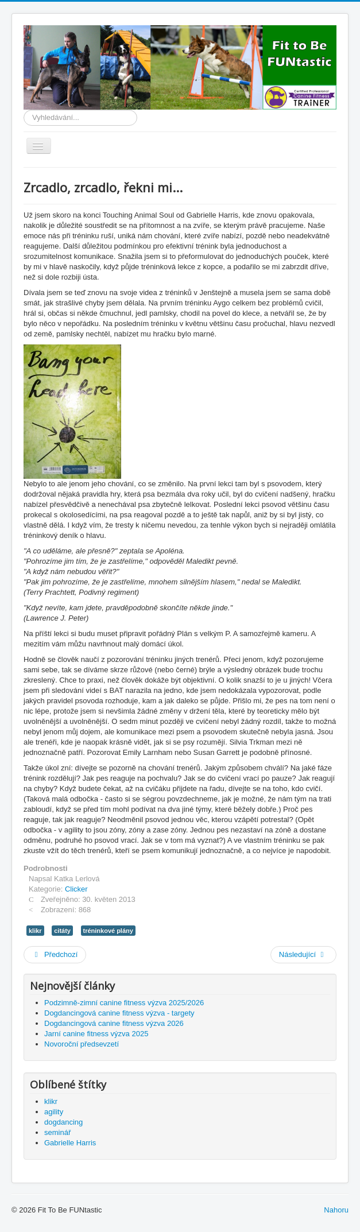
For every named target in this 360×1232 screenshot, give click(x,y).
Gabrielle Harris (70, 1142)
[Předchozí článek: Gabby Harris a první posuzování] (55, 954)
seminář (57, 1132)
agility (53, 1111)
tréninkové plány (108, 930)
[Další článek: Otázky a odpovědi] (303, 954)
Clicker (76, 889)
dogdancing (63, 1122)
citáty (62, 930)
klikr (35, 930)
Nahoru (336, 1210)
